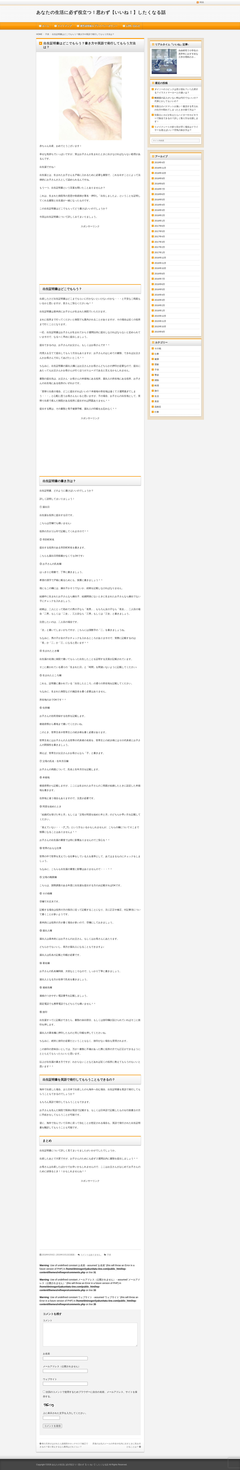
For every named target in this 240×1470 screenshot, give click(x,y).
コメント (47, 1320)
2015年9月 (160, 331)
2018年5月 (160, 199)
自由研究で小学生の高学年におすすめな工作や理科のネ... (188, 53)
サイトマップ (64, 26)
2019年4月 (160, 162)
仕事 (157, 354)
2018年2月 (160, 215)
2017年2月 (160, 247)
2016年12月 (160, 257)
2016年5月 (160, 289)
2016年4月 (160, 294)
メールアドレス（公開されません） (61, 1366)
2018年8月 (160, 183)
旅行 (157, 391)
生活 (157, 396)
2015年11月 (160, 321)
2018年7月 (160, 189)
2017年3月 (160, 242)
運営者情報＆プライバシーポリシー (98, 26)
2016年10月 (160, 268)
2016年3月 (160, 300)
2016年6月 (160, 284)
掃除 (157, 380)
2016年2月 (160, 305)
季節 (157, 375)
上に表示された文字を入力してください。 (65, 1413)
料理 (157, 385)
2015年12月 (160, 316)
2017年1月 (160, 252)
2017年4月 (160, 236)
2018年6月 (160, 194)
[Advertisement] (90, 256)
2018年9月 (160, 178)
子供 (109, 1255)
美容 (157, 401)
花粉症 (158, 406)
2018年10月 (160, 173)
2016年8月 (160, 273)
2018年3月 (160, 210)
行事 (157, 412)
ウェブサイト (50, 1379)
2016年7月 (160, 279)
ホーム (45, 26)
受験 (157, 364)
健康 (157, 359)
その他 (158, 348)
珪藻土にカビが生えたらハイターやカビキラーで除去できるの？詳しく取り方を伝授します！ (176, 118)
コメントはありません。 (91, 1255)
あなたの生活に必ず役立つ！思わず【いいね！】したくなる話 (101, 12)
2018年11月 (160, 168)
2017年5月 (160, 231)
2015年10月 (160, 326)
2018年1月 (160, 220)
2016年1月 (160, 310)
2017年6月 (160, 226)
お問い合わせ (133, 26)
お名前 (46, 1353)
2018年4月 (160, 204)
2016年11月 (160, 263)
